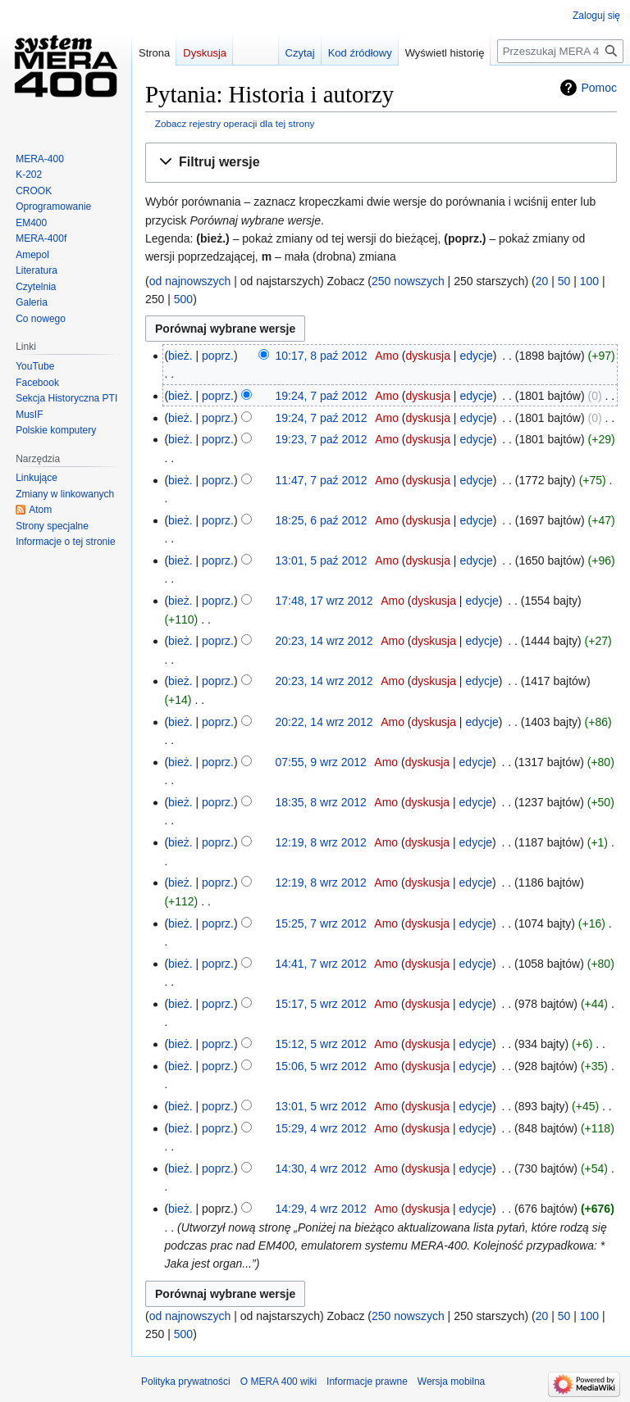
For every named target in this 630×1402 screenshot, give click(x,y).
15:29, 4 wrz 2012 (321, 1128)
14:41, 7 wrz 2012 (321, 963)
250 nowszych (408, 281)
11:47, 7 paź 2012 (322, 480)
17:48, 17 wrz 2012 (324, 600)
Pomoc (599, 87)
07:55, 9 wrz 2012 (321, 762)
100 (589, 281)
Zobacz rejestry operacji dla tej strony (235, 123)
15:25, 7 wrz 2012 (321, 923)
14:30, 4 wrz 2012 (321, 1168)
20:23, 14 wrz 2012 (324, 640)
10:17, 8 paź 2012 (322, 355)
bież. (180, 355)
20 (542, 281)
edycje (475, 355)
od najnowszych (190, 281)
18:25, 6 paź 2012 (322, 520)
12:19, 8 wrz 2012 (321, 842)
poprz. (218, 355)
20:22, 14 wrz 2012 (324, 721)
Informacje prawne (367, 1381)
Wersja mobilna (451, 1381)
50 (564, 281)
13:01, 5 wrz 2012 (321, 1106)
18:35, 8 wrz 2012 (321, 802)
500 (183, 299)
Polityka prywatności (186, 1381)
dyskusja (428, 355)
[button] (381, 163)
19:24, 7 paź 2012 (322, 395)
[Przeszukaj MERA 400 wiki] (560, 51)
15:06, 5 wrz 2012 (321, 1066)
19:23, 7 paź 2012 (322, 439)
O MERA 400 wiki (278, 1381)
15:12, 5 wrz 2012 (321, 1043)
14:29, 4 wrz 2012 (321, 1208)
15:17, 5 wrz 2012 (321, 1003)
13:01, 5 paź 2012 (322, 560)
